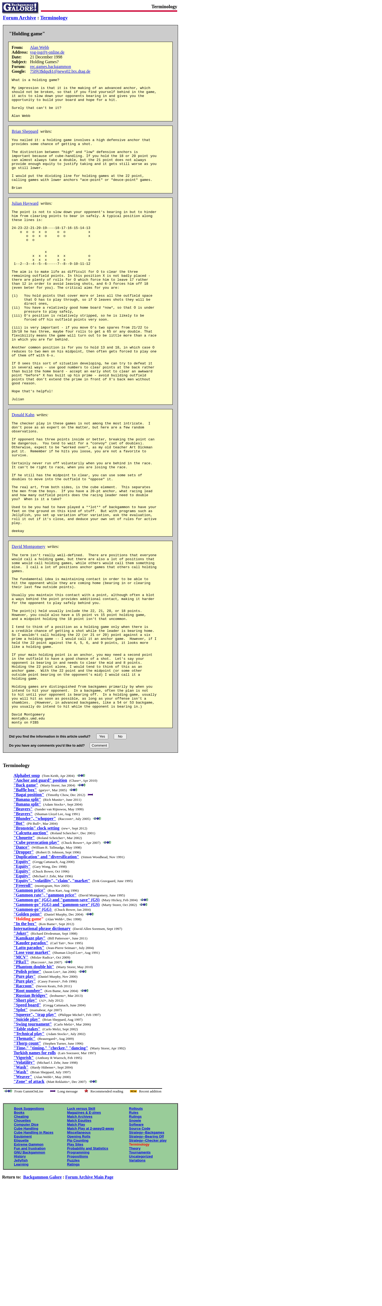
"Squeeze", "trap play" (35, 1127)
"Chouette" (24, 950)
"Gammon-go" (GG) (33, 1022)
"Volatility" (24, 1175)
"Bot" (19, 936)
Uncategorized (141, 1269)
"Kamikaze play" (29, 1051)
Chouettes (22, 1234)
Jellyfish (21, 1273)
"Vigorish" (24, 1170)
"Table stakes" (27, 1142)
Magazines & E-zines (84, 1226)
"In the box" (25, 1037)
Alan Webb (39, 47)
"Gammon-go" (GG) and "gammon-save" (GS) (56, 1013)
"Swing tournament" (33, 1137)
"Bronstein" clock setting (36, 941)
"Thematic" (25, 1151)
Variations (137, 1273)
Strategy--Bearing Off (146, 1250)
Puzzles (73, 1273)
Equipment (23, 1250)
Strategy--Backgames (146, 1246)
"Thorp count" (27, 1156)
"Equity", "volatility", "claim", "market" (52, 994)
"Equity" (22, 974)
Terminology (54, 17)
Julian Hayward (25, 221)
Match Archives (80, 1230)
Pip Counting (78, 1254)
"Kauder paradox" (31, 1056)
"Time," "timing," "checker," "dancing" (51, 1161)
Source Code (139, 1242)
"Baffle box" (25, 903)
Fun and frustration (29, 1262)
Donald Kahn (23, 471)
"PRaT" (21, 1075)
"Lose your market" (32, 1065)
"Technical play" (29, 1147)
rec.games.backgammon (50, 66)
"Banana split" (27, 912)
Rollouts (136, 1222)
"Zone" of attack (29, 1194)
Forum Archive (19, 17)
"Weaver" (23, 1190)
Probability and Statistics (87, 1262)
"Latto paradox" (29, 1060)
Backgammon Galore (42, 1290)
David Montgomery (28, 625)
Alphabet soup (27, 888)
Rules (133, 1226)
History (20, 1269)
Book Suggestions (29, 1222)
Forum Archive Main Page (89, 1290)
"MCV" (21, 1070)
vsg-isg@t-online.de (47, 52)
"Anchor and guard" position (40, 893)
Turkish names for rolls (35, 1166)
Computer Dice (26, 1238)
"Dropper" (24, 965)
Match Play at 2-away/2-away (90, 1242)
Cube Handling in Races (33, 1246)
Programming (78, 1265)
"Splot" (21, 1123)
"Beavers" (23, 922)
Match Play (76, 1238)
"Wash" (21, 1180)
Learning (21, 1277)
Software (136, 1238)
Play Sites (75, 1258)
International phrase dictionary (42, 1041)
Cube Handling (26, 1242)
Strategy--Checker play (148, 1254)
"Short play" (25, 1113)
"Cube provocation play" (36, 955)
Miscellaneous (79, 1246)
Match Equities (79, 1234)
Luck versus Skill (81, 1222)
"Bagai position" (29, 907)
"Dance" (21, 960)
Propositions (77, 1269)
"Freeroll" (23, 998)
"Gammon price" (29, 1003)
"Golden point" (28, 1027)
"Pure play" (25, 1089)
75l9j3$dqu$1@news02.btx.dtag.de (60, 71)
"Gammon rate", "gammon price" (45, 1008)
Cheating (21, 1230)
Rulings (135, 1230)
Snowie (135, 1234)
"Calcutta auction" (31, 946)
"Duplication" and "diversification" (46, 970)
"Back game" (26, 898)
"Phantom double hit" (34, 1080)
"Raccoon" (24, 1099)
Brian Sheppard (25, 139)
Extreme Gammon (28, 1258)
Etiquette (21, 1254)
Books (19, 1226)
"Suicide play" (27, 1132)
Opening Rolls (78, 1250)
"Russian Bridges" (30, 1108)
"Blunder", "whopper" (35, 931)
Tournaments (139, 1265)
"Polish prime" (27, 1084)
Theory (134, 1262)
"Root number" (28, 1103)
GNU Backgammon (29, 1265)
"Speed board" (27, 1118)
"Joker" (21, 1046)
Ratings (73, 1277)
